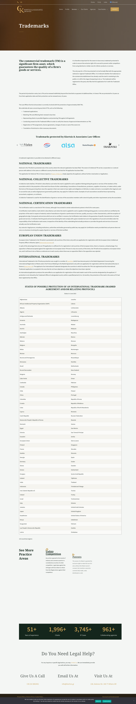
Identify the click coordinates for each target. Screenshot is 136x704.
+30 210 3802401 (32, 684)
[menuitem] (114, 2)
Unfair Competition (53, 574)
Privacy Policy (21, 697)
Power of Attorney (56, 174)
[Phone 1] (18, 2)
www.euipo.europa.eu (46, 243)
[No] (134, 701)
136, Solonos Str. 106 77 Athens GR (103, 684)
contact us (74, 663)
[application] (78, 9)
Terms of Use (30, 697)
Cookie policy (106, 701)
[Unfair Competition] (47, 571)
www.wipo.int (28, 266)
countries (70, 261)
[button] (115, 9)
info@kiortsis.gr (68, 684)
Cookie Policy (39, 697)
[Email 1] (21, 2)
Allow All (98, 701)
